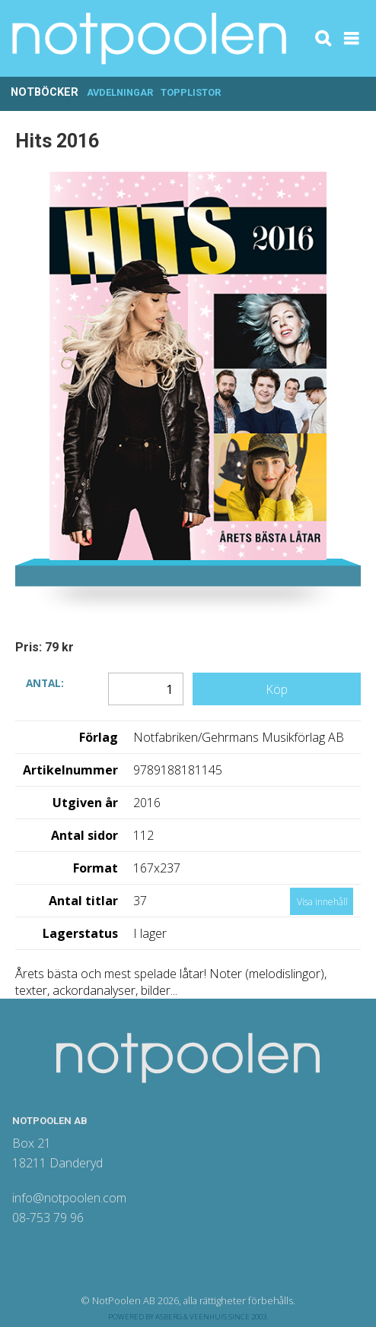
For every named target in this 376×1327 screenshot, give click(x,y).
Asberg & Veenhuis (191, 1317)
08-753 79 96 (48, 1217)
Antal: (45, 682)
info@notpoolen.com (69, 1197)
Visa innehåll (322, 901)
